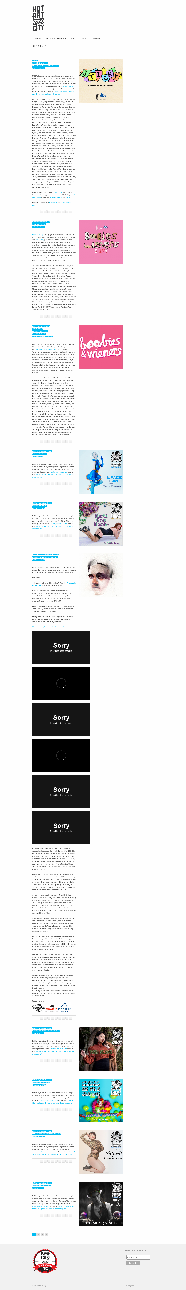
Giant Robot (58, 192)
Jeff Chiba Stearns (55, 197)
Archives (39, 46)
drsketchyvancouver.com (58, 472)
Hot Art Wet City (37, 235)
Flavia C (68, 197)
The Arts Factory (68, 86)
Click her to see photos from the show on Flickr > (49, 627)
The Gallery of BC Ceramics (45, 349)
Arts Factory (39, 240)
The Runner (53, 203)
